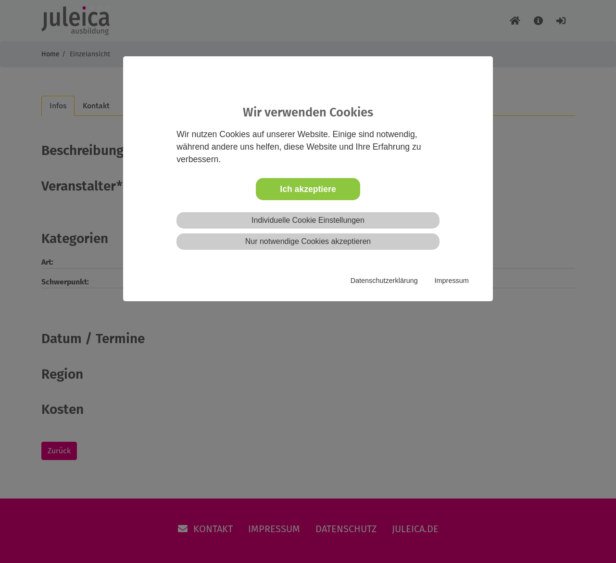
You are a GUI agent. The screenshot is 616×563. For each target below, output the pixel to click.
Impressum (452, 280)
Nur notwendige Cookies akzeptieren (308, 241)
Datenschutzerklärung (384, 280)
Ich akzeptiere (308, 189)
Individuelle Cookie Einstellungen (308, 220)
